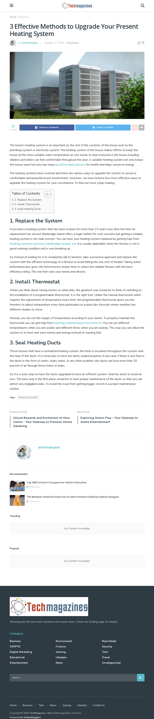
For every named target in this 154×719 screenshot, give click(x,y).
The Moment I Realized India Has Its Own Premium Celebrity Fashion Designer (73, 497)
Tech (105, 652)
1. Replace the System (27, 200)
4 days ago (33, 487)
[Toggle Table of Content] (46, 194)
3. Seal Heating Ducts (27, 209)
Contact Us (99, 706)
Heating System (28, 397)
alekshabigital (29, 43)
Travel (106, 658)
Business (24, 16)
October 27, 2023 (54, 43)
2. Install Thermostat (26, 204)
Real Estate (109, 642)
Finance (61, 647)
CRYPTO (15, 647)
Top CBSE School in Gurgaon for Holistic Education (56, 483)
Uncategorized (111, 663)
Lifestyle (61, 658)
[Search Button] (140, 678)
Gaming (61, 652)
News (59, 663)
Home (13, 16)
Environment (64, 642)
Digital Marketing (21, 652)
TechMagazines (38, 713)
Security (107, 647)
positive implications (71, 165)
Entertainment (19, 663)
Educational (17, 658)
